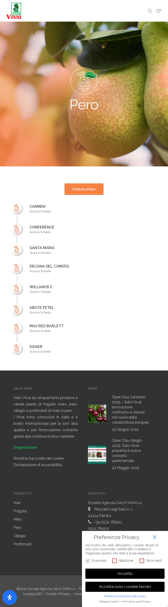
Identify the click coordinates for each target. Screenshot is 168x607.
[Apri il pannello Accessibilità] (9, 597)
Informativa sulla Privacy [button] (136, 601)
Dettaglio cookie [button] (109, 601)
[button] (159, 11)
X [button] (154, 537)
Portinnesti (22, 544)
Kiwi (17, 503)
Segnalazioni (25, 447)
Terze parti (151, 561)
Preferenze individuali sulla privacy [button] (125, 596)
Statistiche (122, 561)
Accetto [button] (125, 573)
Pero (17, 527)
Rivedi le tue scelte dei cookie (39, 458)
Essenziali (95, 561)
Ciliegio (20, 536)
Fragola (20, 511)
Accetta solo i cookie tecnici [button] (125, 586)
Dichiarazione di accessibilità (38, 465)
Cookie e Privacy (58, 594)
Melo (18, 519)
